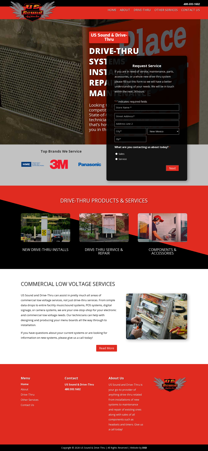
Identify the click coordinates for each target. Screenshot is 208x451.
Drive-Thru (142, 10)
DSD (144, 447)
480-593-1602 (192, 4)
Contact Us (190, 10)
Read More (106, 348)
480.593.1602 (73, 389)
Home (112, 10)
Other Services (166, 10)
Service (123, 159)
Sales (121, 153)
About (125, 10)
